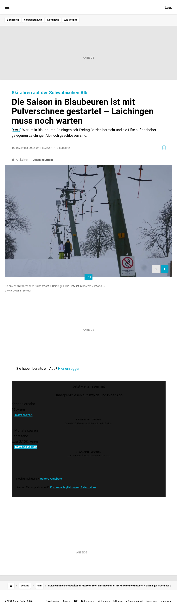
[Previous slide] (156, 269)
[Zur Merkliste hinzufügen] (164, 147)
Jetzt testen (23, 415)
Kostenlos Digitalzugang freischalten (73, 487)
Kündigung (151, 601)
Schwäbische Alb (33, 19)
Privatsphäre (52, 601)
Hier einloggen (69, 368)
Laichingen (53, 19)
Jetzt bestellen (25, 447)
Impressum (166, 601)
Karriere (66, 601)
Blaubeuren (13, 19)
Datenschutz (87, 601)
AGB (76, 601)
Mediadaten (104, 601)
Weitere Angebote (51, 478)
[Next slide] (165, 269)
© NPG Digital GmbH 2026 (19, 601)
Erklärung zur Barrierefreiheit (128, 601)
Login (168, 7)
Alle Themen (70, 19)
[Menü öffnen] (7, 8)
